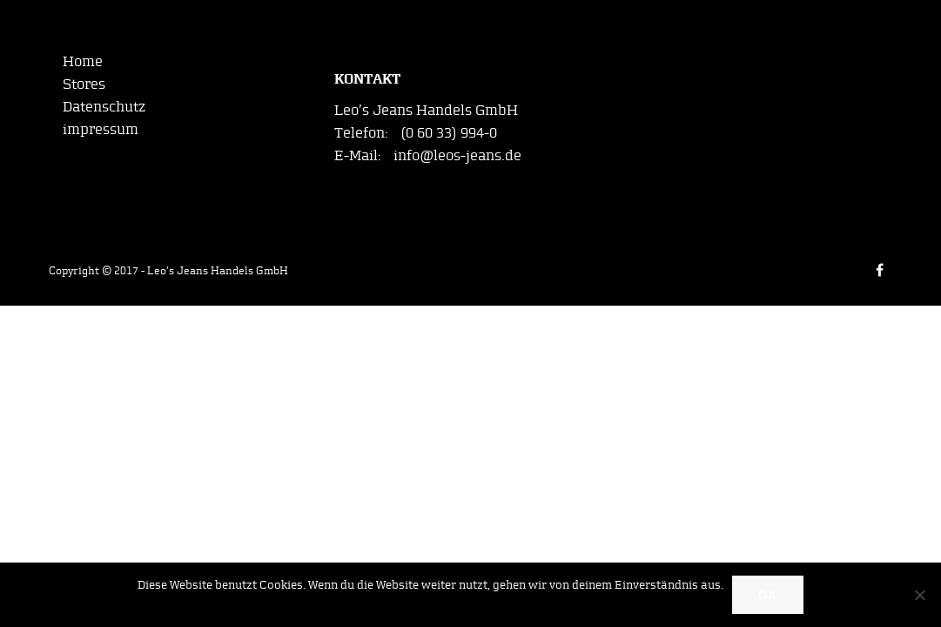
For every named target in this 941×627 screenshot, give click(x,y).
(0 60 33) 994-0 (448, 132)
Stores (84, 83)
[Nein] (919, 594)
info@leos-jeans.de (457, 155)
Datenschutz (104, 106)
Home (83, 61)
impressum (100, 129)
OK (767, 595)
